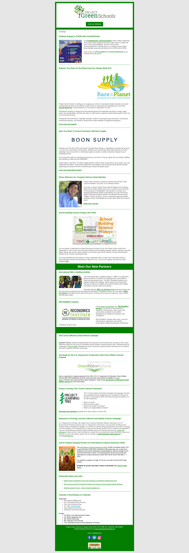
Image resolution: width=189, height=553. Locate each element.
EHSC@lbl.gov (68, 436)
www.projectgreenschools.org (105, 529)
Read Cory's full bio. (91, 204)
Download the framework (68, 411)
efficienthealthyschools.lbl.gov (109, 434)
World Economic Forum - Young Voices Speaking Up (82, 488)
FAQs (72, 380)
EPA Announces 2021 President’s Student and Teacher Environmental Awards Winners (93, 484)
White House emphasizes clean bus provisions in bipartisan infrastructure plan (90, 481)
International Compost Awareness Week (93, 447)
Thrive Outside (72, 346)
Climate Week (75, 506)
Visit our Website (94, 24)
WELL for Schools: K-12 (106, 289)
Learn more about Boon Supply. (70, 170)
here (67, 261)
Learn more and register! (68, 124)
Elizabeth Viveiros (65, 343)
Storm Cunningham (107, 306)
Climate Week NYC (65, 108)
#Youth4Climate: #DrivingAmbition (99, 41)
